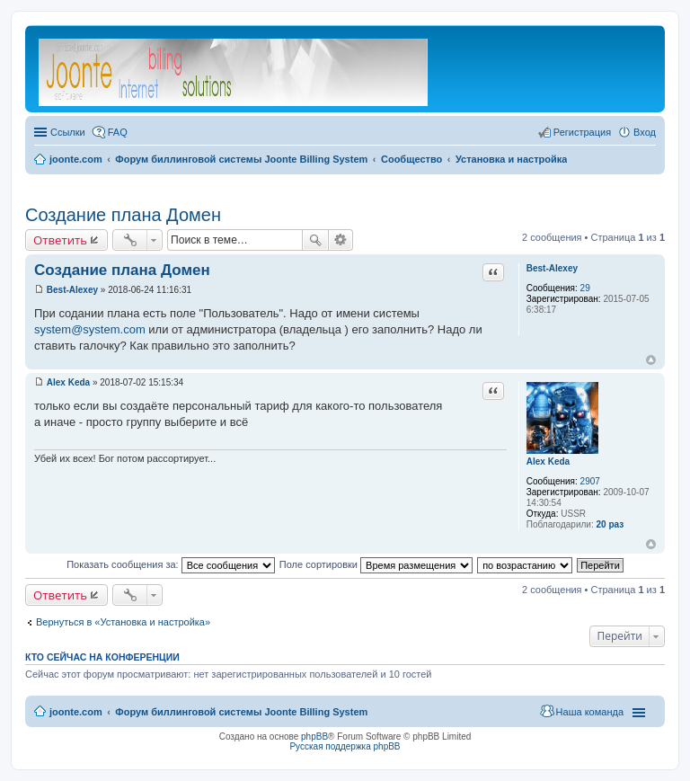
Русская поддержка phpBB (344, 746)
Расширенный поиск (341, 240)
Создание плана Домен (123, 215)
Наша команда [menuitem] (590, 711)
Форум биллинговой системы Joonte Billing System (241, 711)
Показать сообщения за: (170, 564)
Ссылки (67, 132)
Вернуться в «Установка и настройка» (123, 622)
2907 (590, 481)
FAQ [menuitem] (118, 132)
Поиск (315, 240)
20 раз (610, 524)
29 (585, 288)
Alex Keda (548, 461)
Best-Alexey (552, 268)
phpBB (314, 736)
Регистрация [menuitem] (582, 132)
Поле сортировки (376, 564)
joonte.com (75, 711)
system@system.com (90, 329)
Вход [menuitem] (644, 132)
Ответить (60, 240)
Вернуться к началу (651, 360)
